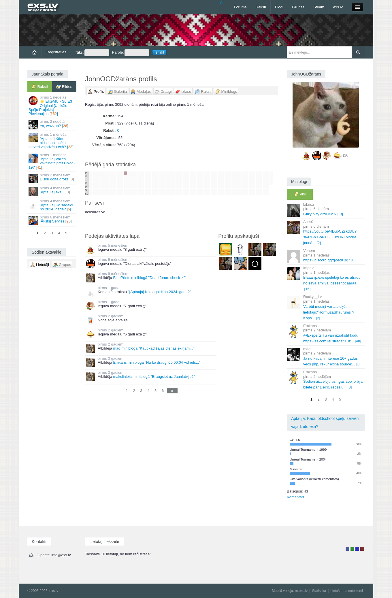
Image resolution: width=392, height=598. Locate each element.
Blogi (279, 7)
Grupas (298, 7)
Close (224, 3)
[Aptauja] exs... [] (52, 191)
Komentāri (295, 497)
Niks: (92, 52)
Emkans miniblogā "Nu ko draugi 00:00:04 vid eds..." (156, 362)
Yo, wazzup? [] (52, 124)
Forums (240, 7)
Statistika (319, 591)
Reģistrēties (56, 52)
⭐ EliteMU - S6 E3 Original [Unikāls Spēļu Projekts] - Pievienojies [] (52, 105)
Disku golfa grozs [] (52, 178)
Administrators (362, 549)
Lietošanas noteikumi (346, 591)
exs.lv (338, 7)
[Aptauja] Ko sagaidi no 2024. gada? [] (52, 205)
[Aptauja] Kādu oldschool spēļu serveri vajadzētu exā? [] (52, 140)
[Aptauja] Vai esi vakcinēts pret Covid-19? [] (52, 161)
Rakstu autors (352, 549)
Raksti (261, 7)
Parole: (130, 52)
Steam (318, 7)
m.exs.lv (301, 591)
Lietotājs (347, 549)
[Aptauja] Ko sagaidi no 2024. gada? (159, 292)
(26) (346, 155)
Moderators (357, 549)
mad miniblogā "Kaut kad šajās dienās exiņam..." (153, 348)
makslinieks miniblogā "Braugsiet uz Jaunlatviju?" (154, 376)
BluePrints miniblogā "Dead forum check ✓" (149, 278)
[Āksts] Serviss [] (52, 220)
